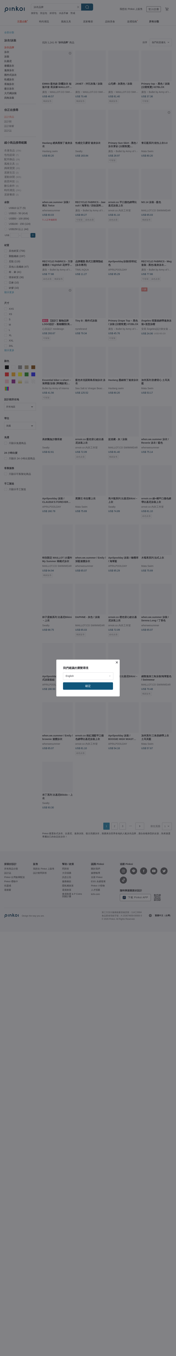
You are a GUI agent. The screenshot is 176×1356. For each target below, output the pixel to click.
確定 (88, 685)
